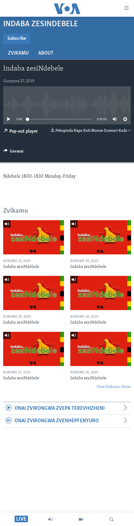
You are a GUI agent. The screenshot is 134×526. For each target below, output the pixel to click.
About (46, 53)
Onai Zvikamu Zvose (114, 387)
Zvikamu (18, 53)
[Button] (13, 152)
